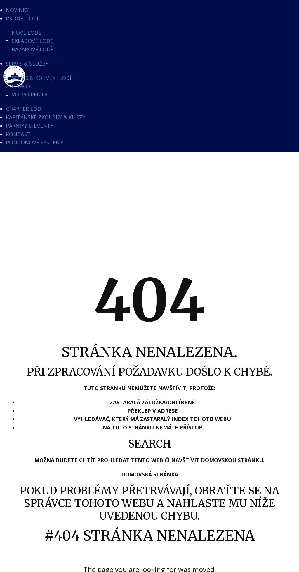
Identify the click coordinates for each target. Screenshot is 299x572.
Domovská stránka (149, 474)
